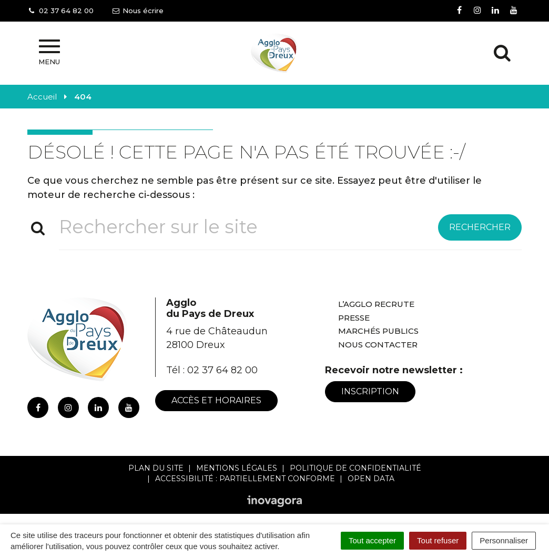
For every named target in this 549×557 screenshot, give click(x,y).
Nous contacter (378, 345)
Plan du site (156, 468)
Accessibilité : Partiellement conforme (245, 478)
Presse (354, 318)
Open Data (371, 478)
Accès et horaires (216, 400)
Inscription (370, 391)
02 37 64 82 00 (222, 370)
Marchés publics (378, 331)
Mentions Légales (236, 468)
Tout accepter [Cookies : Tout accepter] (372, 540)
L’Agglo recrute (376, 304)
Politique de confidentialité (355, 468)
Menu (49, 52)
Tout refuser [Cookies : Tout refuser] (438, 540)
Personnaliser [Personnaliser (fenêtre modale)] (504, 540)
